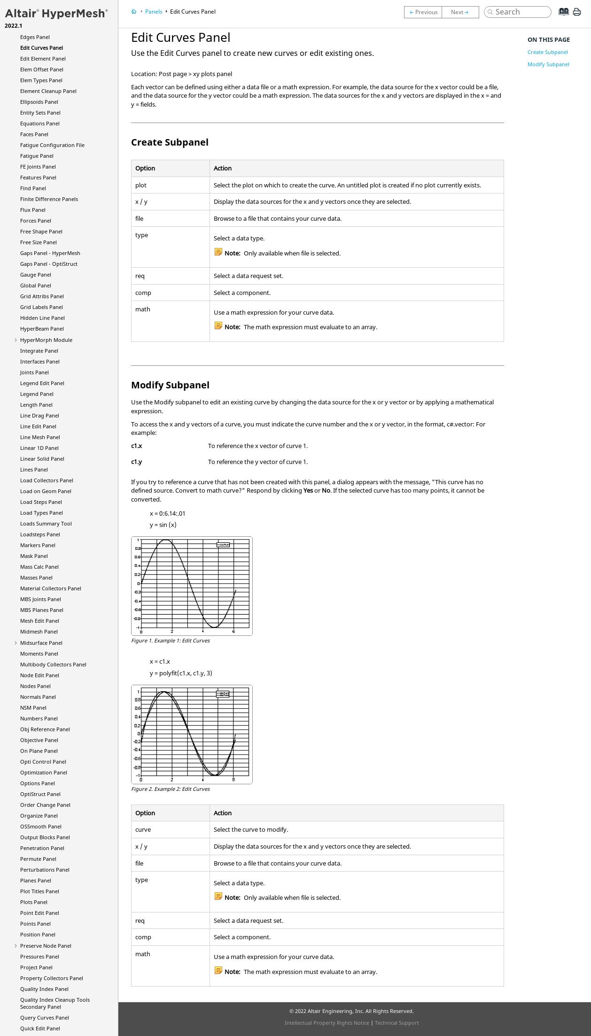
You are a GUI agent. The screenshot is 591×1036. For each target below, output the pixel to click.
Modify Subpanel (548, 64)
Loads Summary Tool (46, 523)
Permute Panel (38, 858)
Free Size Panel (38, 242)
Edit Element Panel (43, 58)
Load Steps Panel (41, 501)
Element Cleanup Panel (48, 90)
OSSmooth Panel (41, 826)
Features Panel (38, 177)
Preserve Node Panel (45, 945)
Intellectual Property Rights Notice (327, 1022)
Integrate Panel (39, 350)
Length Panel (36, 404)
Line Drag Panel (39, 415)
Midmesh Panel (39, 631)
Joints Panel (34, 372)
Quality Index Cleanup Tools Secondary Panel (55, 1003)
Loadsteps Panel (40, 534)
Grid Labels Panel (41, 306)
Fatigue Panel (37, 155)
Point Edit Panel (39, 912)
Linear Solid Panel (42, 458)
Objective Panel (39, 739)
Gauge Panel (35, 274)
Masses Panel (36, 577)
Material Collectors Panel (50, 588)
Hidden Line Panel (42, 317)
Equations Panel (40, 123)
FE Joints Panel (38, 166)
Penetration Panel (42, 847)
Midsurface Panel (41, 642)
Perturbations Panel (45, 869)
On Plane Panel (39, 750)
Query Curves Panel (44, 1017)
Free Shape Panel (41, 231)
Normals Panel (38, 696)
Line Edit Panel (38, 426)
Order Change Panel (45, 804)
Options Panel (37, 783)
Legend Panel (37, 393)
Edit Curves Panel (41, 47)
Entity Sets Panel (40, 112)
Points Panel (35, 923)
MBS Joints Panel (40, 599)
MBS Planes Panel (41, 609)
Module (46, 339)
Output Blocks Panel (45, 837)
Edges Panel (35, 36)
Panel (42, 328)
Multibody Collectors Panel (53, 664)
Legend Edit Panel (42, 383)
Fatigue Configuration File (52, 144)
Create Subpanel (548, 51)
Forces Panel (35, 220)
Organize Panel (39, 815)
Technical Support (397, 1022)
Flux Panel (33, 209)
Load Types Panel (41, 512)
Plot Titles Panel (39, 891)
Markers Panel (37, 545)
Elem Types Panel (41, 80)
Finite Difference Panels (49, 198)
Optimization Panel (43, 772)
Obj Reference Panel (45, 729)
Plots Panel (33, 901)
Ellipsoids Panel (39, 101)
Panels (154, 11)
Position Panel (37, 934)
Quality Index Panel (44, 988)
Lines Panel (34, 469)
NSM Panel (33, 707)
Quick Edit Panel (40, 1028)
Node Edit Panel (39, 675)
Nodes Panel (35, 685)
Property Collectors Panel (51, 978)
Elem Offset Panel (41, 69)
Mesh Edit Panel (39, 620)
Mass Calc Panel (39, 566)
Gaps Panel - (50, 252)
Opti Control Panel (43, 761)
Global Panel (35, 285)
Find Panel (33, 188)
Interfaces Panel (40, 361)
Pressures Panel (39, 956)
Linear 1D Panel (39, 447)
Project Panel (36, 967)
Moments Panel (39, 653)
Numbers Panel (39, 718)
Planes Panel (35, 880)
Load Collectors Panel (46, 480)
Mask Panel (34, 555)
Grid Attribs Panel (42, 296)
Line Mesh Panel (40, 437)
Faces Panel (34, 134)
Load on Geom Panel (45, 491)
